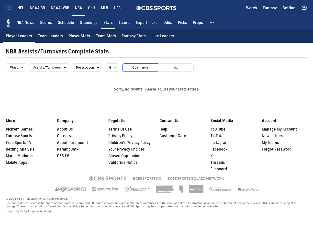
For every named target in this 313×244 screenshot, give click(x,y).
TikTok (216, 135)
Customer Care (172, 135)
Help (163, 129)
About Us (65, 129)
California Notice (123, 162)
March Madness (19, 155)
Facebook (219, 149)
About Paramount (72, 142)
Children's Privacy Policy (129, 142)
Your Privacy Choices (126, 149)
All (176, 67)
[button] (212, 22)
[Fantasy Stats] (134, 36)
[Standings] (89, 22)
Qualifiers (140, 67)
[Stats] (108, 22)
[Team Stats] (106, 36)
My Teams (270, 142)
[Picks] (182, 22)
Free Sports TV (19, 142)
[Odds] (167, 22)
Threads (218, 162)
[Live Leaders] (163, 36)
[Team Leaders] (50, 36)
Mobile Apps (16, 162)
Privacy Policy (120, 135)
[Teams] (124, 22)
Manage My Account (279, 129)
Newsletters (272, 135)
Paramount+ (68, 149)
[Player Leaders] (19, 36)
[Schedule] (66, 22)
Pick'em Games (19, 129)
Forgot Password (276, 149)
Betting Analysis (20, 149)
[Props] (198, 22)
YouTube (218, 129)
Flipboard (219, 169)
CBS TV (63, 155)
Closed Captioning (124, 155)
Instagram (220, 142)
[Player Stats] (79, 36)
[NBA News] (25, 22)
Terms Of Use (120, 129)
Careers (64, 135)
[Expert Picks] (146, 22)
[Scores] (46, 22)
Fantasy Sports (19, 135)
